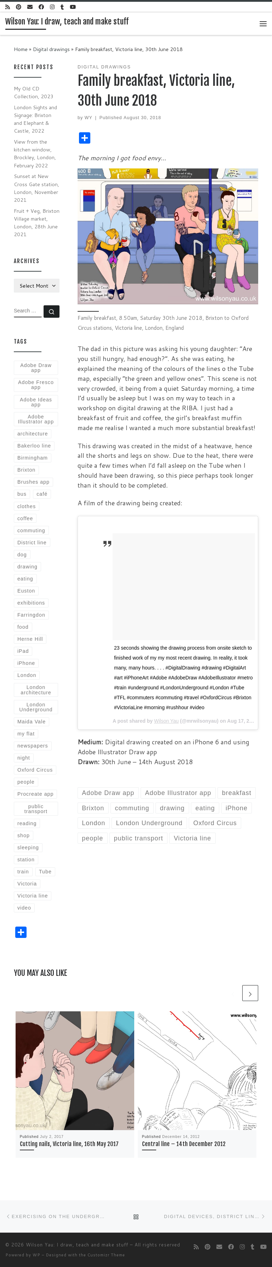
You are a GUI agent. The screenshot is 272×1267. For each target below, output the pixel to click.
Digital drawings (51, 49)
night (23, 758)
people (26, 782)
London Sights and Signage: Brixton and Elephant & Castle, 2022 (35, 119)
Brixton (26, 470)
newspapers (32, 746)
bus (22, 494)
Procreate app (35, 794)
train (23, 871)
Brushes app (33, 482)
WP (36, 1255)
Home (21, 49)
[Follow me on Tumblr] (62, 7)
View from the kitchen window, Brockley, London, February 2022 (35, 153)
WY (88, 117)
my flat (26, 734)
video (24, 908)
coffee (25, 518)
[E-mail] (30, 7)
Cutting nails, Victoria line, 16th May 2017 (69, 1143)
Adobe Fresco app (36, 384)
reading (27, 823)
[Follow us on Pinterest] (18, 7)
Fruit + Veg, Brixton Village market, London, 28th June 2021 (37, 222)
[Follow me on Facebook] (41, 7)
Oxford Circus (35, 770)
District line (32, 542)
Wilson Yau (166, 721)
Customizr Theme (106, 1255)
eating (25, 579)
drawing (27, 566)
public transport (35, 809)
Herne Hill (30, 639)
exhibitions (31, 603)
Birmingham (32, 458)
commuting (31, 530)
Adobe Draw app (35, 367)
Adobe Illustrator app (36, 419)
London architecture (36, 689)
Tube (45, 871)
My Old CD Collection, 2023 (33, 92)
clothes (26, 506)
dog (22, 554)
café (41, 494)
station (26, 859)
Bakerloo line (34, 446)
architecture (32, 434)
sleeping (28, 847)
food (23, 627)
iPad (23, 651)
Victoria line (32, 896)
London (26, 675)
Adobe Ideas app (36, 402)
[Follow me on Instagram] (52, 7)
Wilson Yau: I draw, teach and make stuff (77, 1244)
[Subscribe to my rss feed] (7, 7)
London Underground (35, 707)
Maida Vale (31, 721)
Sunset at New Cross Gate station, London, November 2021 (36, 187)
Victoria (27, 884)
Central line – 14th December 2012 (184, 1143)
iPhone (26, 663)
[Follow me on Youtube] (73, 7)
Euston (26, 591)
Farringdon (31, 615)
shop (23, 835)
